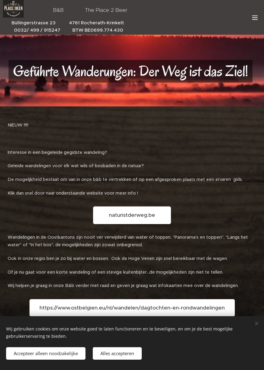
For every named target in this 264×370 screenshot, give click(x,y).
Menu (255, 17)
